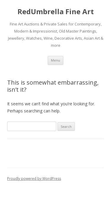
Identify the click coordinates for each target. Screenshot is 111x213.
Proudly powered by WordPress (34, 178)
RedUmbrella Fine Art (55, 11)
